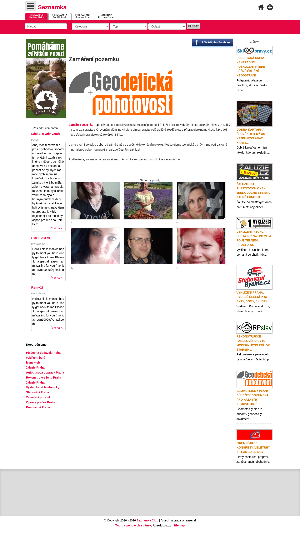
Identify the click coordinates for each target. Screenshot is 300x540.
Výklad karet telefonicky (42, 387)
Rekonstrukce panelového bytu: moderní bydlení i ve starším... (253, 343)
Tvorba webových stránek (133, 525)
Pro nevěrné (82, 16)
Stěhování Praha (37, 392)
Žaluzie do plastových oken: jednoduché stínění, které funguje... (253, 190)
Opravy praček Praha (40, 402)
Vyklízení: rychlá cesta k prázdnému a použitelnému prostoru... (253, 238)
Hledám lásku (36, 16)
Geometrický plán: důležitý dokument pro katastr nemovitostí (252, 397)
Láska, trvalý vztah (45, 133)
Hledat (193, 26)
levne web (33, 362)
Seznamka (52, 7)
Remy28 (37, 287)
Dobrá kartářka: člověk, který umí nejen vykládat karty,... (251, 136)
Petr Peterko (40, 237)
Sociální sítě (59, 16)
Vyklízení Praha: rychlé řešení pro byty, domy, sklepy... (252, 297)
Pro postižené (105, 16)
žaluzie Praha (35, 382)
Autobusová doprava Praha (45, 372)
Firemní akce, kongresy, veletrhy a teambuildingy (253, 447)
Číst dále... (58, 228)
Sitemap (179, 525)
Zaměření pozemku (39, 397)
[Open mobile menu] (30, 6)
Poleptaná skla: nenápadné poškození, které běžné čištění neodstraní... (250, 66)
